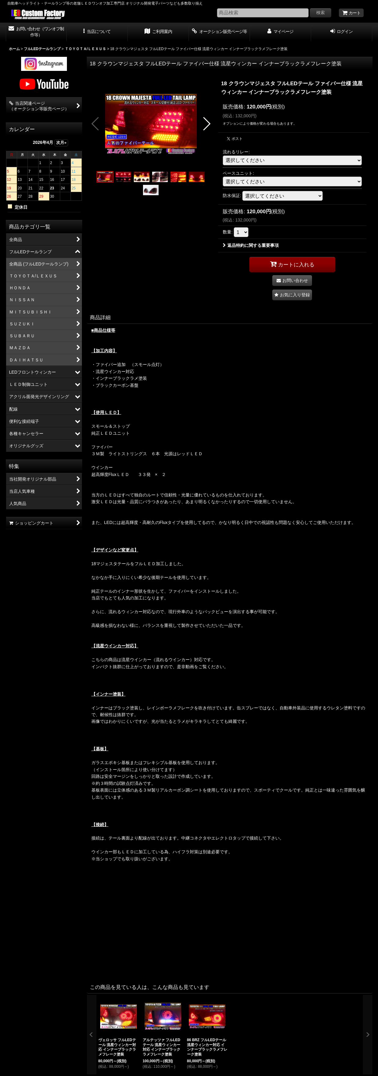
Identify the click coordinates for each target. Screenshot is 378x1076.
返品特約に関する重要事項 (251, 245)
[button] (97, 32)
